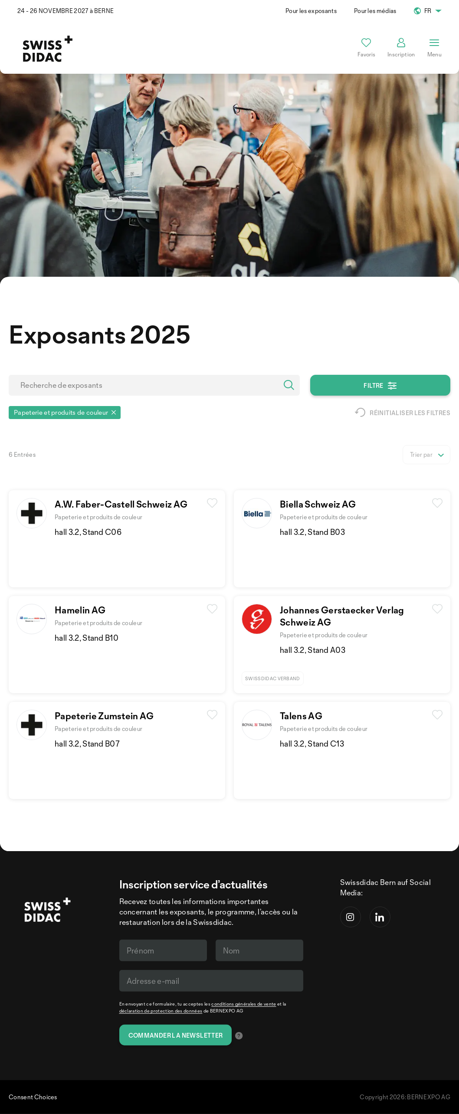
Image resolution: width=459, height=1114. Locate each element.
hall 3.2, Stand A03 (312, 650)
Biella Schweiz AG (318, 504)
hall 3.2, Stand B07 (87, 743)
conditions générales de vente (243, 1004)
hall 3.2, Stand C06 (88, 532)
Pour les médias (375, 10)
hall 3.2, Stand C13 (312, 743)
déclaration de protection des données (161, 1011)
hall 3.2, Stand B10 (86, 637)
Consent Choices (33, 1097)
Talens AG (301, 715)
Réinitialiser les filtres (402, 412)
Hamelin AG (80, 610)
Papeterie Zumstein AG (104, 715)
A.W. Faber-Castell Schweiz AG (121, 504)
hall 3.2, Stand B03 (312, 532)
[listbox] (426, 455)
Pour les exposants (311, 10)
